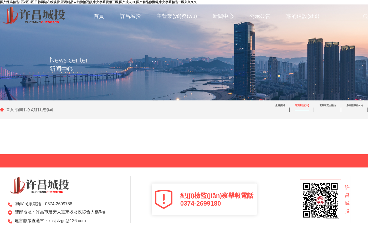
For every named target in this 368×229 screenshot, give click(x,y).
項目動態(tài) (42, 110)
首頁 (10, 110)
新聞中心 (23, 110)
